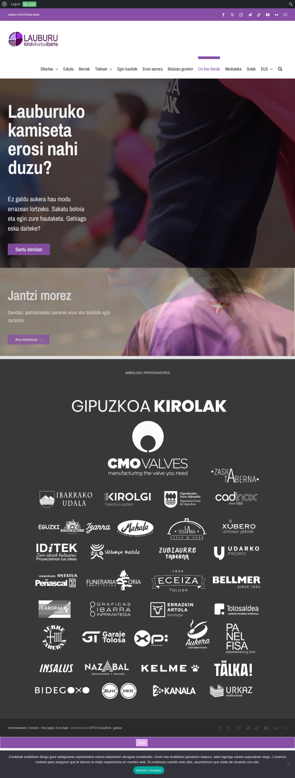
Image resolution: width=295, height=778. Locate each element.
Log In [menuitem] (15, 4)
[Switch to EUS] (142, 742)
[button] (280, 67)
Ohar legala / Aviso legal (54, 728)
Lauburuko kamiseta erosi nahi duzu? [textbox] (46, 139)
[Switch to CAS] (153, 742)
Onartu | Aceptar (148, 770)
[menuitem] (4, 4)
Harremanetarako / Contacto (23, 728)
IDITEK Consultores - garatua (105, 728)
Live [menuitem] (32, 4)
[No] (288, 764)
